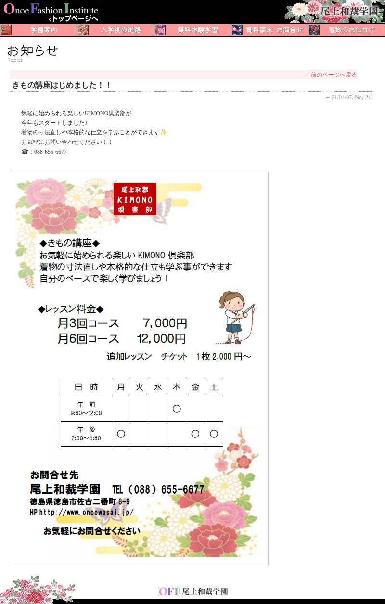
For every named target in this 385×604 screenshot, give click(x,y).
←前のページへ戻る (331, 74)
